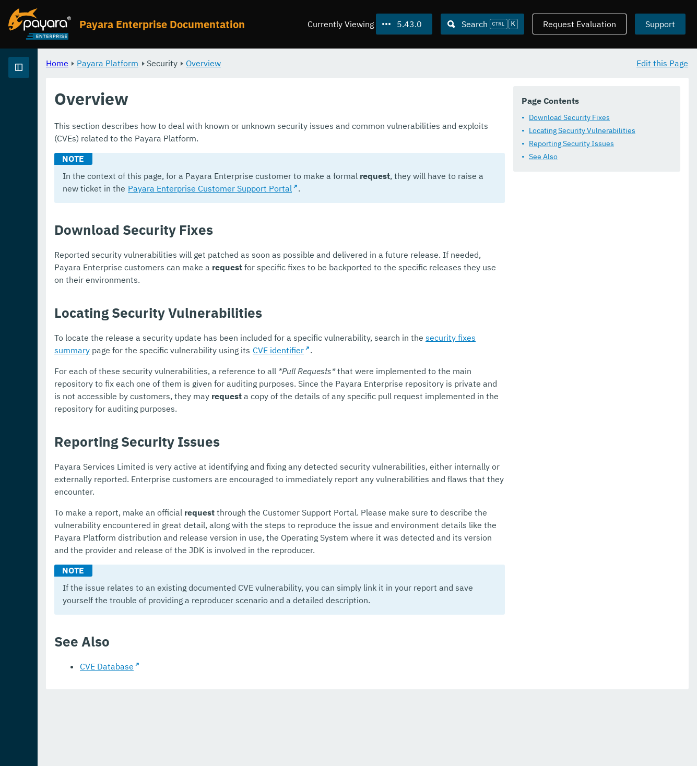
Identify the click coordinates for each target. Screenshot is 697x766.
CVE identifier (337, 443)
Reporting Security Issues (242, 176)
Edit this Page (662, 62)
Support (660, 24)
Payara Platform (41, 104)
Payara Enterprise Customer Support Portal (290, 282)
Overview (333, 62)
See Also (214, 189)
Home (187, 62)
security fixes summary (599, 431)
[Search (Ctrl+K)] (482, 24)
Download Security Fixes (240, 150)
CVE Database (237, 734)
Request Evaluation (579, 24)
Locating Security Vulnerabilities (253, 163)
